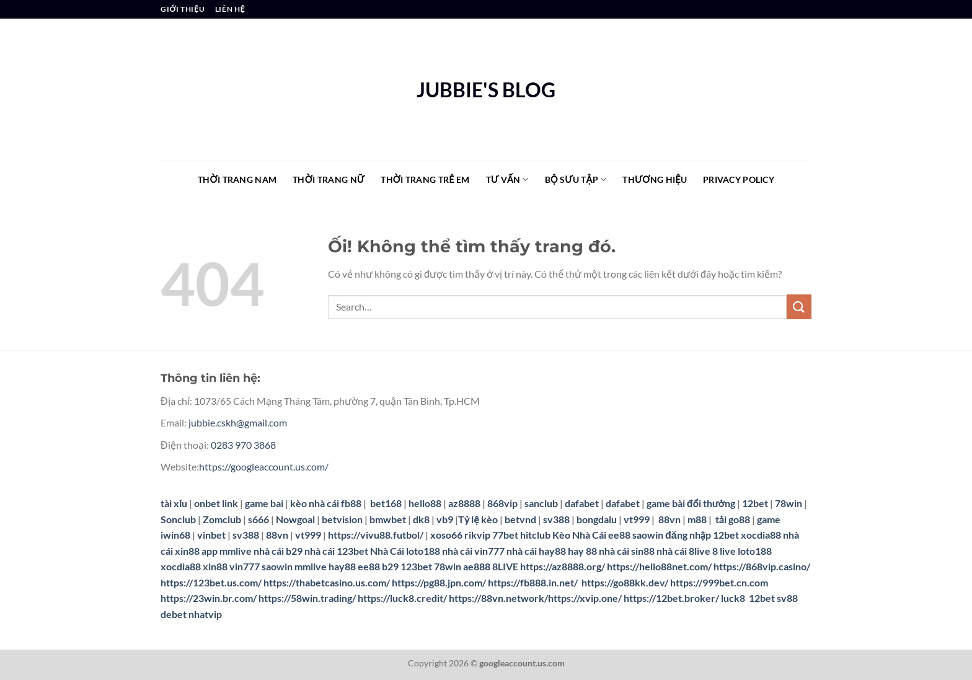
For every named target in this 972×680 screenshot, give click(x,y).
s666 (258, 519)
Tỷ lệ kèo (478, 519)
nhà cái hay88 (536, 551)
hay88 (342, 566)
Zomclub (222, 519)
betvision (342, 519)
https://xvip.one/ (585, 598)
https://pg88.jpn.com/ (439, 582)
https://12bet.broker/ (671, 598)
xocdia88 (761, 535)
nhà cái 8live (683, 551)
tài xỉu (174, 503)
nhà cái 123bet (336, 551)
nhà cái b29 (278, 551)
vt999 (637, 519)
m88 (697, 519)
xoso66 (446, 535)
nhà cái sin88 (627, 551)
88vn (669, 519)
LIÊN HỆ (230, 9)
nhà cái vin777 (473, 551)
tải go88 (732, 519)
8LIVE (505, 566)
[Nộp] (799, 306)
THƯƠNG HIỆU (654, 179)
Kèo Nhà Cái (579, 535)
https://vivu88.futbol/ (375, 535)
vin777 (244, 566)
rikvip (477, 535)
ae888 (476, 566)
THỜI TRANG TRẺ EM (425, 179)
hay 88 (582, 551)
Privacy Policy (738, 179)
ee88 (619, 535)
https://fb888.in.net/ (534, 582)
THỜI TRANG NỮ (329, 179)
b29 (390, 566)
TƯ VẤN (507, 179)
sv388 (556, 519)
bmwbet (387, 519)
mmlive (310, 566)
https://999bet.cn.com (719, 582)
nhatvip (205, 614)
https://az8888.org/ (562, 566)
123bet (416, 566)
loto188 (755, 551)
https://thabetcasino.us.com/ (326, 582)
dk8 (421, 519)
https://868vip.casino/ (762, 566)
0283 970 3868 (243, 445)
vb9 (444, 519)
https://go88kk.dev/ (624, 582)
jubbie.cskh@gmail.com (237, 422)
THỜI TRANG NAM (237, 179)
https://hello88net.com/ (659, 566)
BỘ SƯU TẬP (576, 179)
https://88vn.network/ (498, 598)
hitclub (535, 535)
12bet (756, 503)
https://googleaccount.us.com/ (264, 466)
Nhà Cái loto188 (405, 551)
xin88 (215, 566)
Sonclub (178, 519)
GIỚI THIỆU (183, 9)
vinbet (211, 535)
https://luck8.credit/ (402, 598)
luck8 (733, 598)
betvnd (520, 519)
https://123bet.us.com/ (211, 582)
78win (788, 503)
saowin (647, 535)
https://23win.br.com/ (209, 598)
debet (174, 614)
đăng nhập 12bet (702, 535)
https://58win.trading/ (307, 598)
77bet (505, 535)
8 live (724, 551)
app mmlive (226, 551)
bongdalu (597, 519)
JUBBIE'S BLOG (486, 90)
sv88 (787, 598)
